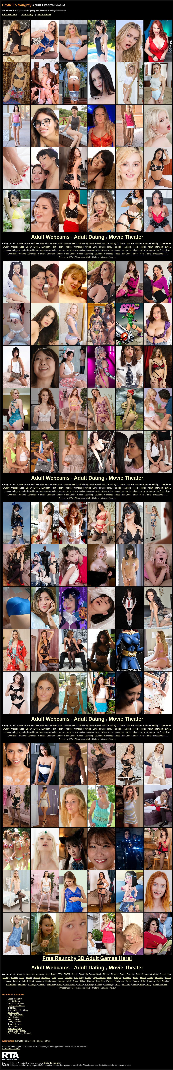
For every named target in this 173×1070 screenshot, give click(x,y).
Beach (74, 243)
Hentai (143, 247)
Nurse (75, 250)
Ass (47, 243)
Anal (28, 243)
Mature (62, 250)
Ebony (29, 247)
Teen (141, 254)
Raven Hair (11, 254)
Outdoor (90, 250)
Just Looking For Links (18, 1010)
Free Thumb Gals (15, 1015)
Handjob (117, 247)
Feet (54, 247)
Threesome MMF (82, 257)
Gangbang (79, 247)
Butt (138, 243)
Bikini (81, 243)
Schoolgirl (32, 254)
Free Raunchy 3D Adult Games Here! (87, 958)
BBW (60, 243)
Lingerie (16, 250)
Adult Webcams (9, 14)
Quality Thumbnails (16, 1006)
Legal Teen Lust (15, 999)
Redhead (22, 254)
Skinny (60, 254)
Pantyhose (119, 250)
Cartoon (145, 243)
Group (88, 247)
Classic (14, 247)
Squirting (98, 254)
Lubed (25, 250)
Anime (35, 243)
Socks (80, 254)
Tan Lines (126, 254)
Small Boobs (70, 254)
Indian (150, 247)
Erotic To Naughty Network (19, 1033)
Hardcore (127, 247)
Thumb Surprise (15, 1024)
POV (143, 250)
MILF (69, 250)
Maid (31, 250)
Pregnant (151, 250)
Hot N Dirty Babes (16, 1003)
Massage (40, 250)
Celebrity (154, 243)
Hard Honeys (14, 1026)
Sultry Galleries (14, 1022)
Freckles (69, 247)
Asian (41, 243)
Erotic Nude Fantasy (17, 1031)
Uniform (95, 257)
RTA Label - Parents (11, 1049)
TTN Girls (12, 1008)
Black (98, 243)
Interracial (159, 247)
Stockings (108, 254)
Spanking (89, 254)
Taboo (117, 254)
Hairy (109, 247)
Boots (122, 243)
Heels (135, 247)
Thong (148, 254)
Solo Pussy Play (15, 1028)
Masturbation (51, 250)
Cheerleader (165, 243)
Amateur (21, 243)
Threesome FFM (66, 257)
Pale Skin (100, 250)
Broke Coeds (13, 1012)
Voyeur (112, 257)
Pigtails (136, 250)
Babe (53, 243)
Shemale (51, 254)
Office (82, 250)
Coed (21, 247)
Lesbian (7, 250)
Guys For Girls (99, 247)
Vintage (104, 257)
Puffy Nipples (163, 250)
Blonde (106, 243)
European (45, 247)
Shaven (41, 254)
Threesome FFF (160, 254)
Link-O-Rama (14, 1001)
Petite (128, 250)
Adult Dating (27, 14)
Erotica (36, 247)
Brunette (130, 243)
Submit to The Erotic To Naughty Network (32, 1041)
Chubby (6, 247)
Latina (168, 247)
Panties (109, 250)
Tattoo (135, 254)
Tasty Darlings (14, 1019)
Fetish (60, 247)
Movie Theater (44, 14)
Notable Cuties (14, 1017)
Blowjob (114, 243)
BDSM (67, 243)
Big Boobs (90, 243)
